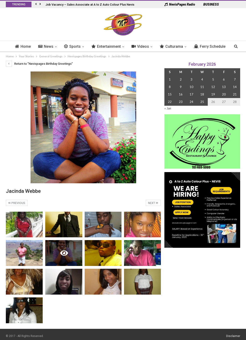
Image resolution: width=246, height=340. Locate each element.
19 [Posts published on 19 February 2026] (213, 94)
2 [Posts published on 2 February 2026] (181, 79)
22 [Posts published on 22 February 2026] (170, 102)
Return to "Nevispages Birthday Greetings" (39, 63)
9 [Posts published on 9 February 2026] (181, 87)
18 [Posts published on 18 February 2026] (202, 94)
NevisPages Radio (179, 4)
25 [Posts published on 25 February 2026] (202, 102)
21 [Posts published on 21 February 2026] (235, 94)
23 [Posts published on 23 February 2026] (181, 102)
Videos (150, 46)
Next (153, 203)
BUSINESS (209, 4)
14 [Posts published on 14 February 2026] (235, 87)
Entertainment (116, 46)
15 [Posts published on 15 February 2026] (170, 94)
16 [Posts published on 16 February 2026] (181, 94)
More (208, 46)
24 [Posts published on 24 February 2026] (191, 102)
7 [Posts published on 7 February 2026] (235, 79)
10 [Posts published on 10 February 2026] (191, 87)
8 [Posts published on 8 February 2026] (170, 87)
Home (33, 46)
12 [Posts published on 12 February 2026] (213, 87)
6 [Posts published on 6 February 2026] (224, 79)
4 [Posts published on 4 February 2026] (202, 79)
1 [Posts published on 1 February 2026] (170, 79)
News (55, 46)
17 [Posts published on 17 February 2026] (191, 94)
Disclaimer (233, 336)
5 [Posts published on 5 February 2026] (213, 79)
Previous (16, 203)
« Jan (167, 108)
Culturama (181, 46)
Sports (82, 46)
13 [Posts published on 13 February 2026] (224, 87)
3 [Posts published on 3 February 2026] (191, 79)
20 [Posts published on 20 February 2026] (224, 94)
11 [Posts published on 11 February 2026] (202, 87)
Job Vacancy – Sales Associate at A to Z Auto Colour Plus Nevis (89, 4)
